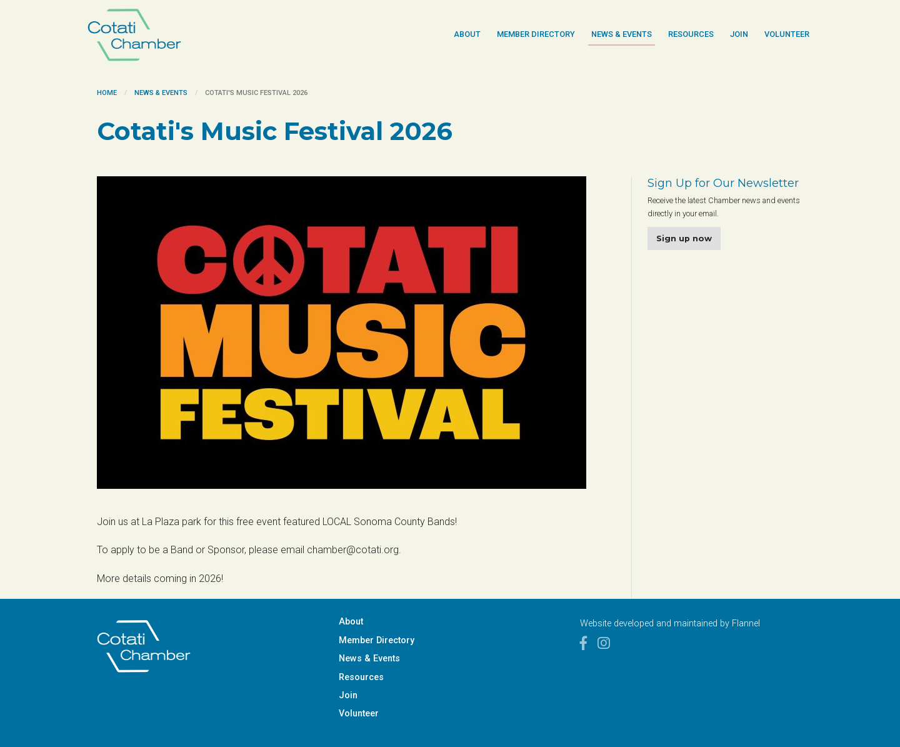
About (467, 34)
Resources (691, 34)
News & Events (621, 34)
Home (107, 93)
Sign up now (684, 238)
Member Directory (536, 34)
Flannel (746, 623)
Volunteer (786, 34)
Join (739, 34)
